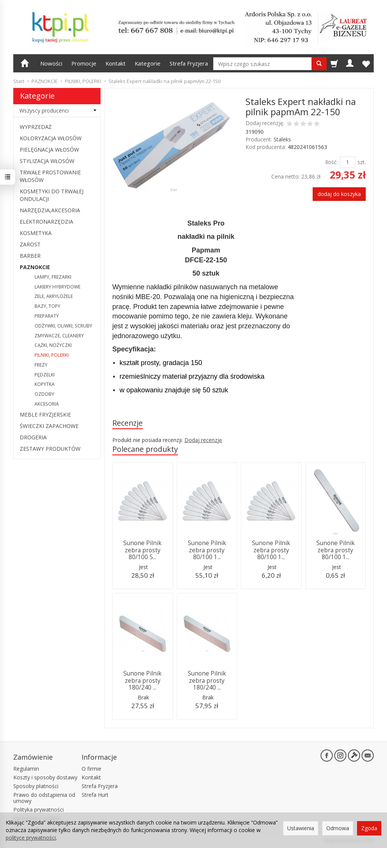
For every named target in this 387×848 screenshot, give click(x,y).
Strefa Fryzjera (189, 63)
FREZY (41, 365)
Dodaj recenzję (203, 440)
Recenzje (127, 423)
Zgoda (369, 828)
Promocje (83, 63)
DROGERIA (33, 437)
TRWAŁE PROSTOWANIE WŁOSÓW (50, 176)
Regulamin (26, 768)
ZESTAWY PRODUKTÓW (50, 448)
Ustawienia (300, 828)
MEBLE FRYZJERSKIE (45, 414)
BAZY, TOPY (47, 306)
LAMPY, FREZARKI (53, 277)
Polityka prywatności (38, 809)
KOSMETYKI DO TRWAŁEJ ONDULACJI (51, 195)
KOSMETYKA (36, 233)
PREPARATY (47, 316)
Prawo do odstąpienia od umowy (44, 798)
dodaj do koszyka (339, 194)
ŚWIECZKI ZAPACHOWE (49, 425)
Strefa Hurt (95, 794)
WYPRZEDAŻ (36, 126)
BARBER (30, 255)
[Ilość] (347, 162)
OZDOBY (44, 394)
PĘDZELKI (45, 374)
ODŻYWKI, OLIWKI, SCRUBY (63, 326)
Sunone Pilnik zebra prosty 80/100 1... (207, 550)
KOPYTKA (45, 384)
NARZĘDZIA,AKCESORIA (50, 210)
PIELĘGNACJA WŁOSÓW (49, 149)
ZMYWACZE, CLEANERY (59, 335)
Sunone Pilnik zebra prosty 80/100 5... (142, 550)
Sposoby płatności (35, 786)
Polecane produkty (145, 449)
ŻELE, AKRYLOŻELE (54, 296)
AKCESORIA (47, 404)
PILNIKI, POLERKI (52, 355)
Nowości (51, 63)
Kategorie (147, 63)
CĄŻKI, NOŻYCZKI (53, 345)
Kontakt (115, 63)
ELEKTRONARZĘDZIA (46, 221)
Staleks (282, 139)
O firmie (91, 768)
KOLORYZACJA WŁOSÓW (51, 138)
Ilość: (331, 162)
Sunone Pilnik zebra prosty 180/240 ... (142, 680)
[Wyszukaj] (319, 63)
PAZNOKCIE (35, 267)
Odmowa (337, 828)
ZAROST (30, 244)
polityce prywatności (31, 837)
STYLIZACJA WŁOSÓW (47, 161)
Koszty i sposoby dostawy (45, 777)
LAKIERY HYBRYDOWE (57, 287)
